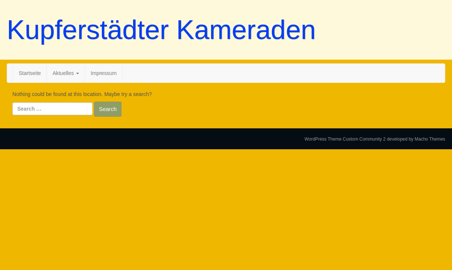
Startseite (30, 73)
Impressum (104, 73)
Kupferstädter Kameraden (161, 30)
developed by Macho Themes (416, 139)
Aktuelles (65, 73)
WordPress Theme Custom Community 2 (345, 139)
